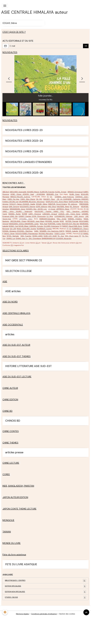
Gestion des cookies (67, 614)
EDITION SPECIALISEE (45, 586)
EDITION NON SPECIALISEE (45, 591)
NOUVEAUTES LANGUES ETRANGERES (28, 162)
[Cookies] (5, 612)
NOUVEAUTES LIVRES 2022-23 (24, 130)
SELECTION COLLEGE (18, 271)
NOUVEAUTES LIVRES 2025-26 (24, 172)
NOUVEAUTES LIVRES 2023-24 (24, 140)
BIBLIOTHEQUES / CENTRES (45, 580)
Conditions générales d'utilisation (44, 614)
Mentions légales (22, 614)
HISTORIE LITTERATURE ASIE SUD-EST (28, 366)
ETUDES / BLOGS (45, 597)
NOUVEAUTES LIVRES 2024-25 (24, 151)
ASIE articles (13, 291)
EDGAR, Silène (10, 23)
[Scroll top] (86, 612)
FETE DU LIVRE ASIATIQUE (21, 564)
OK (86, 46)
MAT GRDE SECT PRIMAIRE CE (23, 260)
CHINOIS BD (12, 420)
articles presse (14, 452)
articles (9, 334)
